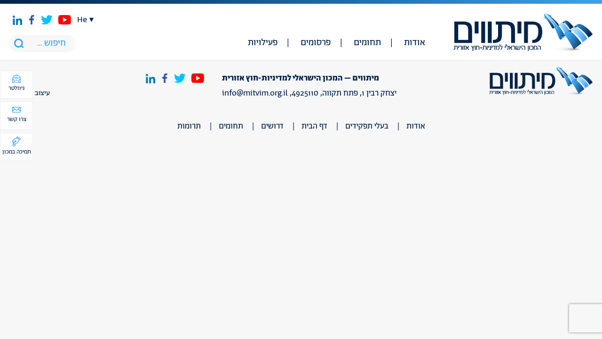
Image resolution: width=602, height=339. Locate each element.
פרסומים (316, 43)
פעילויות (262, 43)
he (82, 19)
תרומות (189, 126)
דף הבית (314, 126)
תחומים (367, 43)
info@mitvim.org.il (255, 93)
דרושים (272, 126)
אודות (414, 43)
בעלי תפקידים (366, 126)
